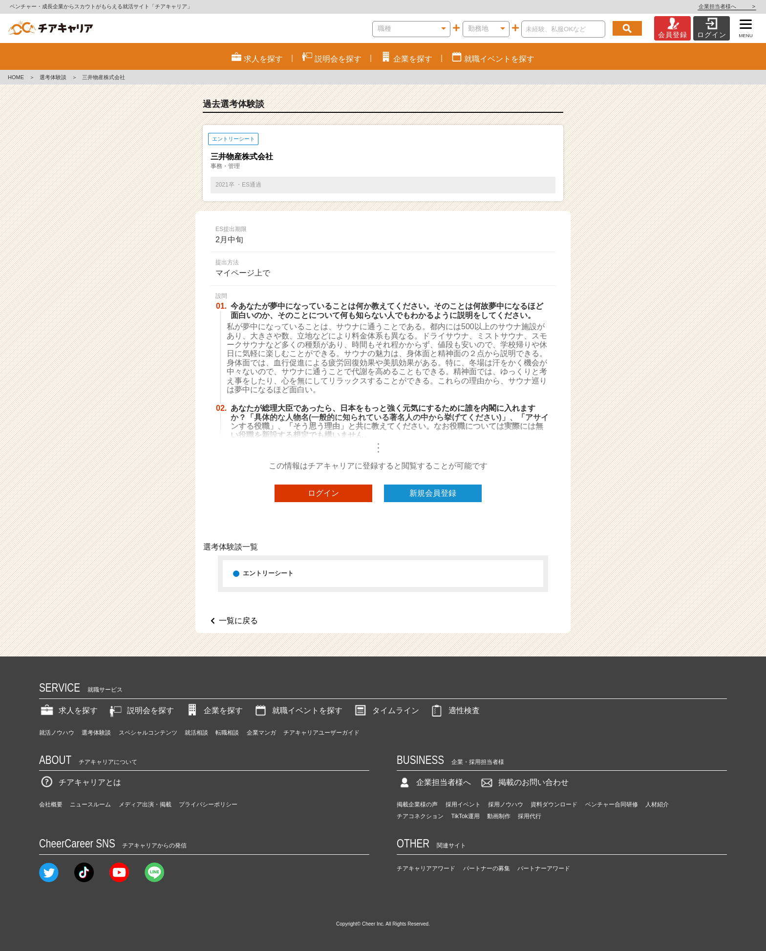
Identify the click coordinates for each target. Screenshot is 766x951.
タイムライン (386, 710)
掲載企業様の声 (417, 804)
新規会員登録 (432, 493)
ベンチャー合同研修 (611, 804)
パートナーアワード (543, 868)
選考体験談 (53, 77)
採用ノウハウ (505, 804)
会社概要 (51, 804)
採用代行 (529, 816)
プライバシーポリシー (208, 804)
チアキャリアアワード (426, 868)
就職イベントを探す (297, 710)
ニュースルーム (90, 804)
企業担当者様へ (727, 6)
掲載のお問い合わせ (524, 782)
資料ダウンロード (554, 804)
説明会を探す (140, 710)
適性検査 (454, 710)
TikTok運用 (465, 816)
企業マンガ (261, 732)
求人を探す (68, 710)
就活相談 (196, 732)
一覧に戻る (238, 620)
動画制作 (499, 816)
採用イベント (463, 804)
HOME (16, 77)
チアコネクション (420, 816)
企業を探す (213, 710)
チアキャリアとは (80, 782)
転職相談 (227, 732)
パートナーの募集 (486, 868)
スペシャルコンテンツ (148, 732)
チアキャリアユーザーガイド (321, 732)
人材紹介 (657, 804)
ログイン (323, 493)
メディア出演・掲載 (145, 804)
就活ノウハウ (56, 732)
